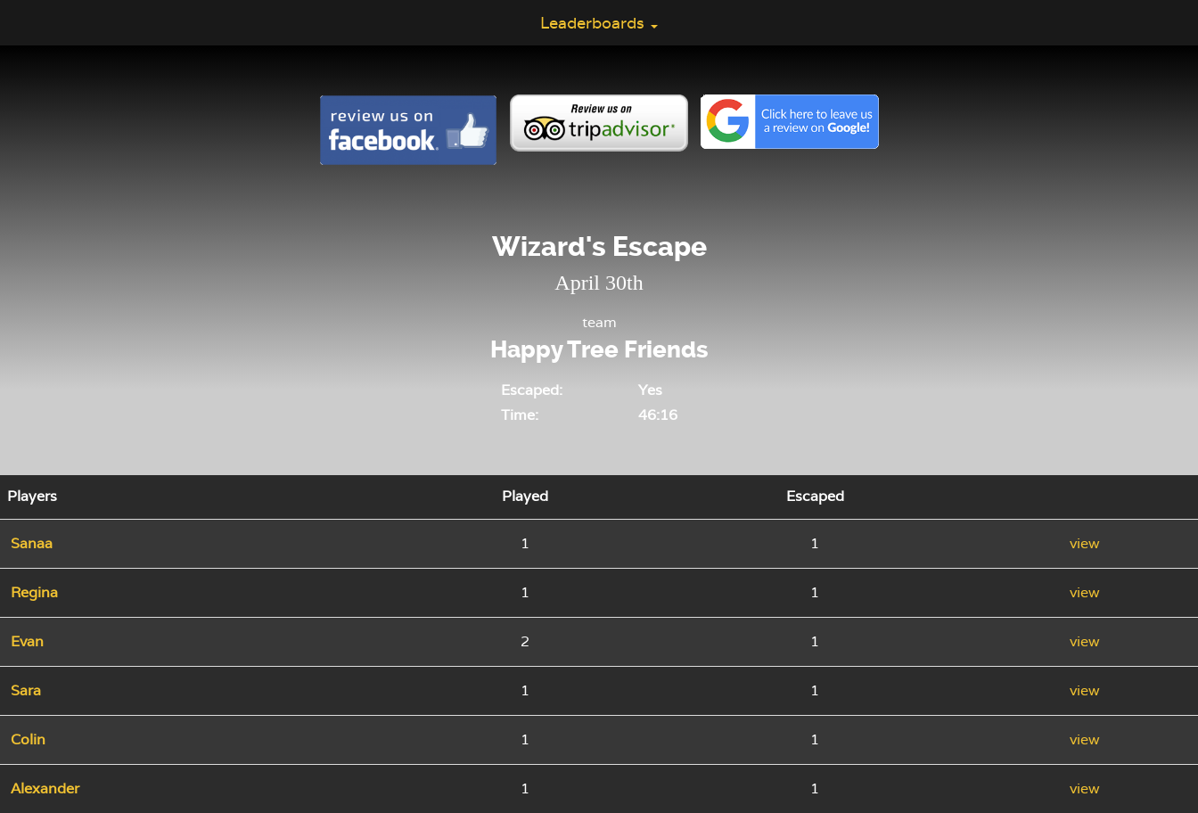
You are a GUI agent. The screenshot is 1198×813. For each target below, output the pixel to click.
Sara (26, 690)
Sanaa (32, 543)
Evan (27, 641)
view (1085, 543)
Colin (28, 739)
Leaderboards (599, 22)
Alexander (45, 788)
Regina (34, 592)
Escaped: (531, 390)
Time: (519, 415)
